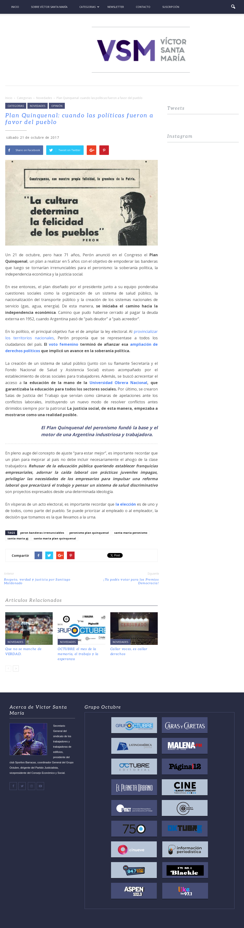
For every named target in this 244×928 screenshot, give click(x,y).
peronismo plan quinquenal (89, 532)
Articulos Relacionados (33, 600)
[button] (233, 7)
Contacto (143, 7)
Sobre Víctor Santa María (49, 7)
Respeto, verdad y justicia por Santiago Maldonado (37, 581)
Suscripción (170, 7)
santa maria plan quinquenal (55, 538)
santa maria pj (17, 538)
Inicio (15, 7)
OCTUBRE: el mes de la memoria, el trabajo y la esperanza (78, 654)
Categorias (89, 7)
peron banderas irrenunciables (42, 532)
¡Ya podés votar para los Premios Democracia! (131, 581)
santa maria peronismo (130, 532)
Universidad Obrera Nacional (118, 382)
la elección (126, 504)
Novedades (37, 106)
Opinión (56, 106)
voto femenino (63, 344)
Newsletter (115, 7)
